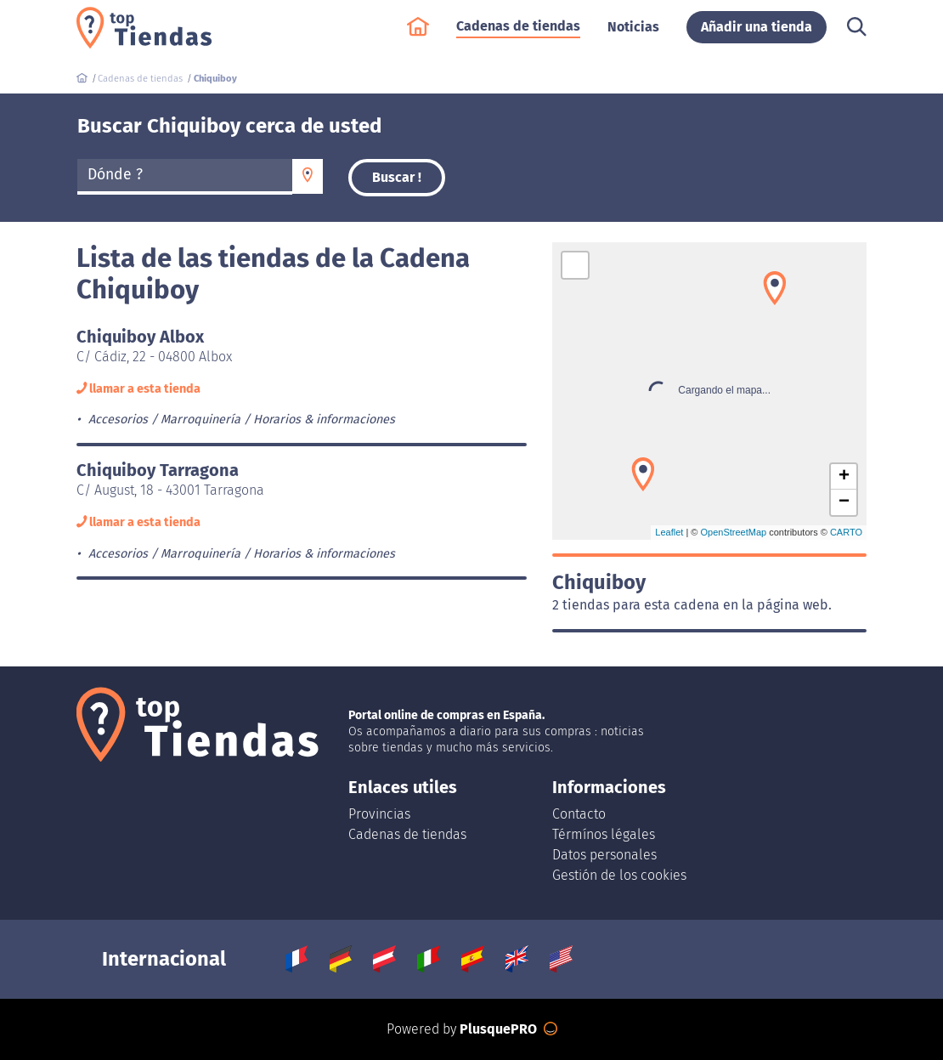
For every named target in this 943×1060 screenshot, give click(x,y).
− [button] (844, 502)
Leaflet (669, 532)
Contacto (579, 814)
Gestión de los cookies (619, 875)
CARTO (846, 532)
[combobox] (184, 177)
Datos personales (604, 855)
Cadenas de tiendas (518, 34)
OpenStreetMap (733, 532)
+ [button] (844, 477)
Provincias (379, 814)
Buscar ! (396, 177)
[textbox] (185, 175)
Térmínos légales (603, 834)
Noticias (633, 35)
